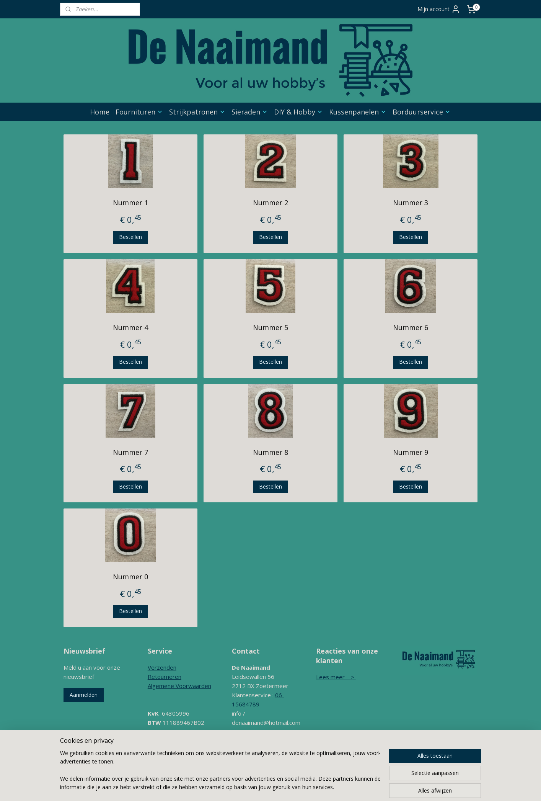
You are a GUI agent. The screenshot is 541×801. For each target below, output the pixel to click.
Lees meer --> (336, 677)
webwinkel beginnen (314, 772)
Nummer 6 (410, 327)
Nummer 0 (130, 576)
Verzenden (162, 667)
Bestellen (130, 236)
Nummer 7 (130, 452)
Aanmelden (84, 694)
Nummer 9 (410, 452)
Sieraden (249, 111)
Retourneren (164, 676)
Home (99, 111)
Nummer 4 (130, 327)
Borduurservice (422, 111)
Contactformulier (254, 741)
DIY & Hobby (298, 111)
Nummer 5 (270, 327)
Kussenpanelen (357, 111)
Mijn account (438, 9)
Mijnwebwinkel (381, 772)
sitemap (269, 772)
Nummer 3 (410, 202)
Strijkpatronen (197, 111)
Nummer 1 (130, 202)
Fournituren (139, 111)
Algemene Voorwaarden (179, 686)
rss (285, 772)
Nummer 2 (270, 202)
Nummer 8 (270, 452)
